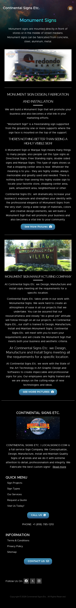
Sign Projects (14, 482)
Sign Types (13, 488)
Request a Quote (17, 500)
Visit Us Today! (15, 505)
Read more (59, 467)
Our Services (14, 494)
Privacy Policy (15, 546)
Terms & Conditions (18, 540)
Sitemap (12, 552)
